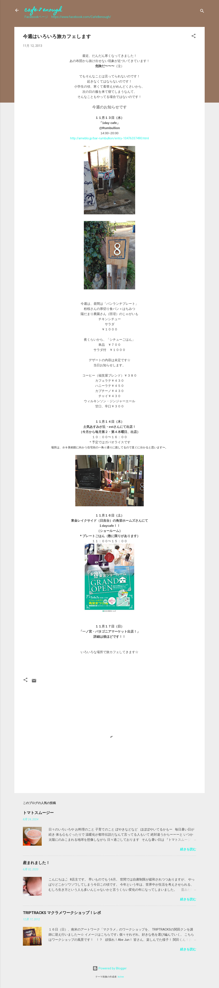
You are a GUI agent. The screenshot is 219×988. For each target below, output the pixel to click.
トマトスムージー (38, 812)
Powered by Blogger (110, 968)
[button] (193, 36)
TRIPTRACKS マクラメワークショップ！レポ (62, 912)
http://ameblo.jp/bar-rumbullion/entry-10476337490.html (109, 138)
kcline (121, 976)
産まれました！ (36, 862)
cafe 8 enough (43, 10)
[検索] (202, 11)
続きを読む (188, 849)
